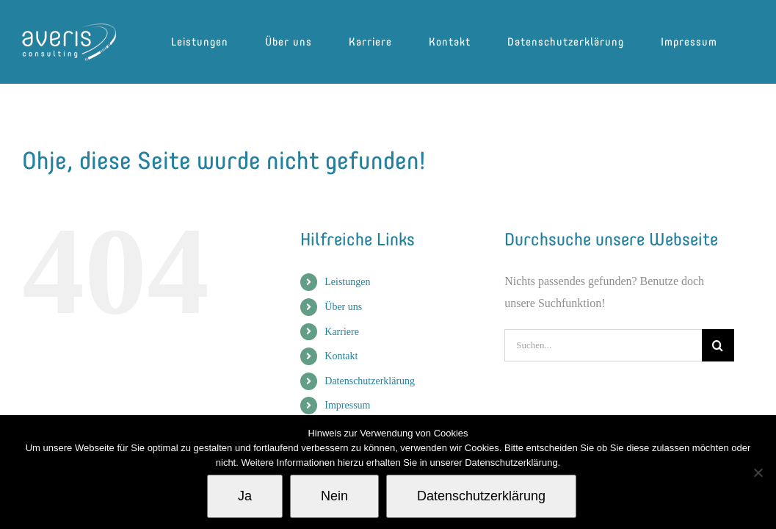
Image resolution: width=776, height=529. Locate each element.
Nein (334, 496)
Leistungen (347, 281)
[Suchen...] (602, 345)
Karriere (341, 331)
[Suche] (718, 345)
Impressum (347, 405)
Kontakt (341, 355)
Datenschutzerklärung (369, 380)
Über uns (343, 306)
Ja (245, 496)
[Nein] (757, 472)
